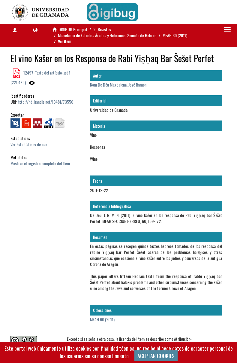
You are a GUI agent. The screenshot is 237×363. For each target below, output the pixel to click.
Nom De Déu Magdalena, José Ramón (118, 84)
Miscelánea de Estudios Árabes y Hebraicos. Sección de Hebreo (107, 35)
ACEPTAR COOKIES (156, 356)
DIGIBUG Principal (72, 29)
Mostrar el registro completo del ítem (40, 163)
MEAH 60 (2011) (175, 35)
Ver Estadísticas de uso (28, 144)
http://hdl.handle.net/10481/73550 (45, 102)
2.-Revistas (102, 29)
